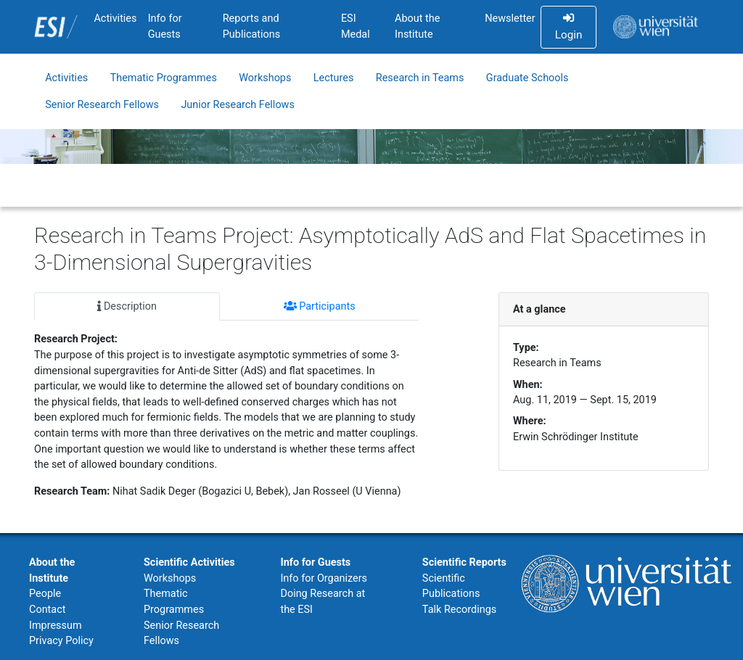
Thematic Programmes (163, 78)
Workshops (265, 78)
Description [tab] (127, 306)
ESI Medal (355, 26)
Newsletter (510, 18)
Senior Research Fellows (102, 105)
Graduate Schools (527, 78)
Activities (115, 18)
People (45, 593)
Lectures (333, 78)
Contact (47, 609)
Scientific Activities (189, 562)
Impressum (55, 625)
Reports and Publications (252, 26)
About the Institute (417, 26)
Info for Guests (165, 26)
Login (568, 26)
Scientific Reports (464, 562)
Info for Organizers (323, 578)
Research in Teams (420, 78)
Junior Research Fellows (238, 105)
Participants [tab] (320, 306)
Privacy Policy (61, 641)
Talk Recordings (459, 609)
